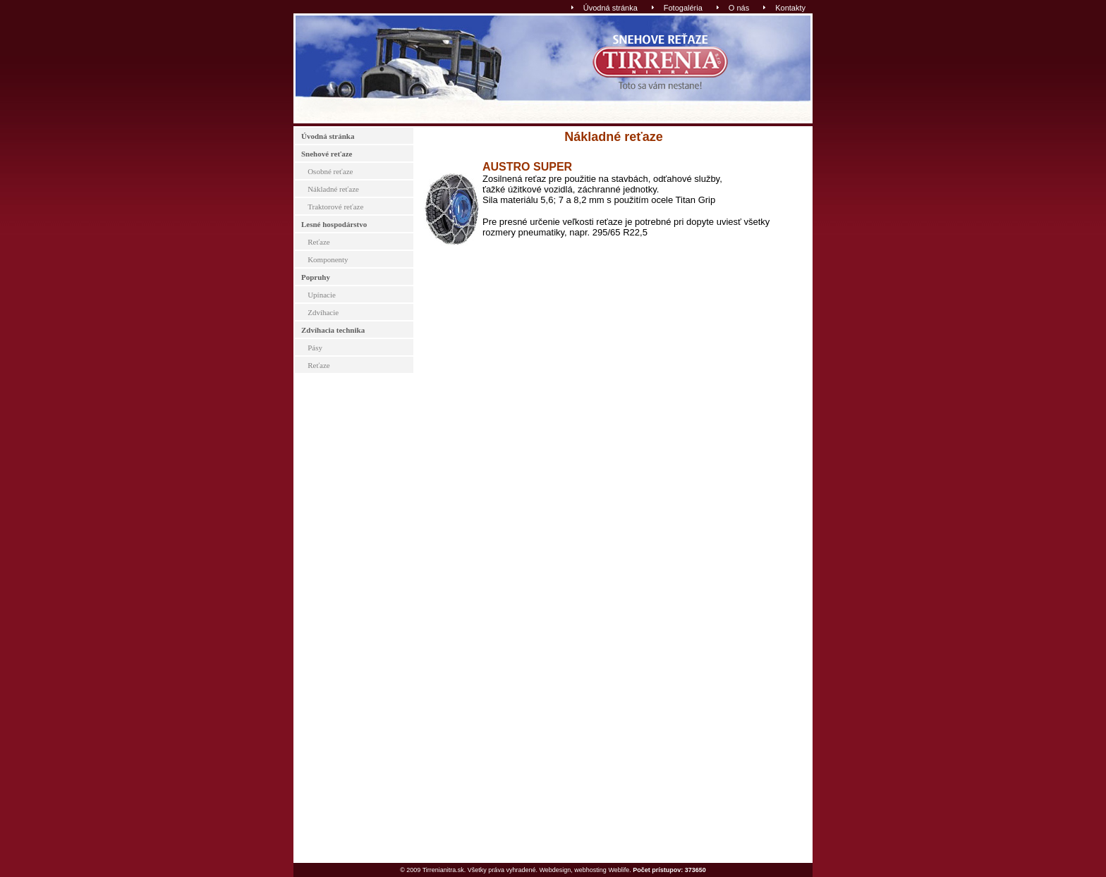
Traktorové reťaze (335, 206)
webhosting (590, 869)
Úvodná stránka (610, 8)
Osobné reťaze (330, 171)
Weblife (618, 869)
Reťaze (319, 242)
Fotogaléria (683, 8)
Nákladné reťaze (333, 189)
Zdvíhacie (323, 312)
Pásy (315, 347)
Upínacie (322, 294)
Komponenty (328, 259)
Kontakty (790, 8)
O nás (739, 8)
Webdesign (555, 869)
